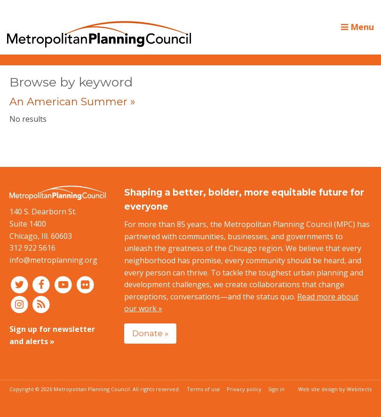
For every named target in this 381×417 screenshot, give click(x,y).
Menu (357, 26)
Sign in (276, 389)
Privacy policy (244, 389)
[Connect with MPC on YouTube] (64, 284)
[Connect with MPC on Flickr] (85, 284)
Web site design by (335, 389)
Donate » (150, 333)
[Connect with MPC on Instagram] (20, 304)
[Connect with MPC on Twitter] (20, 284)
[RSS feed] (42, 304)
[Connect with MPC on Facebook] (43, 284)
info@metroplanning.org (53, 260)
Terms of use (203, 389)
